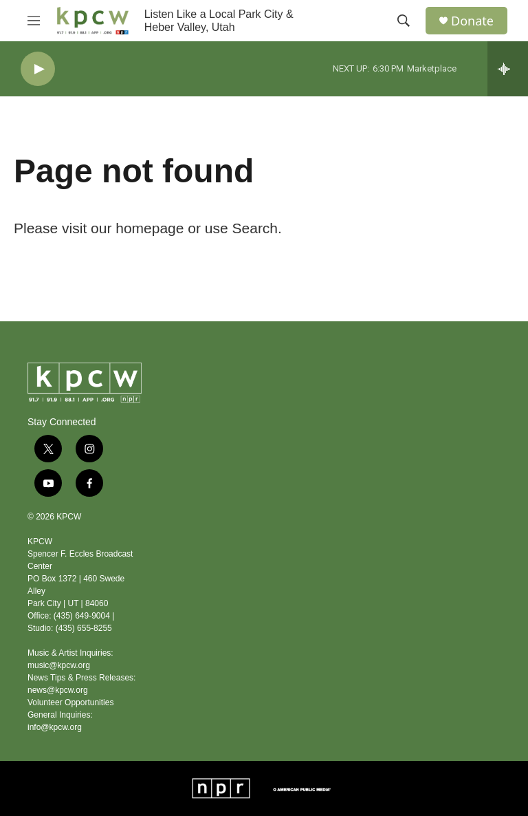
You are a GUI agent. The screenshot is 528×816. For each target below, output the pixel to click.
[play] (38, 69)
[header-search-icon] (403, 20)
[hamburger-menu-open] (34, 20)
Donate (472, 21)
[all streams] (507, 68)
